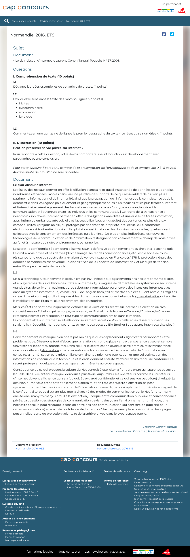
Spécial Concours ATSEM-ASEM (83, 487)
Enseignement (12, 471)
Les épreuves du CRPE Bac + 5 (21, 495)
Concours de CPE (15, 498)
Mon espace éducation (17, 540)
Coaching (140, 471)
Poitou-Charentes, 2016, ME (115, 448)
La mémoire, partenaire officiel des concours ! (159, 485)
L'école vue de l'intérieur (18, 510)
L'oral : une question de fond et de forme (156, 508)
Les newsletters (96, 551)
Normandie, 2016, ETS (78, 21)
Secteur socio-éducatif (24, 21)
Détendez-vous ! (143, 482)
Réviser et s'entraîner (51, 21)
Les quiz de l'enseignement (20, 484)
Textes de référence (117, 471)
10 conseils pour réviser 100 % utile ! (153, 479)
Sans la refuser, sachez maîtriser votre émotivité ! (161, 492)
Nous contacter (69, 551)
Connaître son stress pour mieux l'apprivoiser (159, 502)
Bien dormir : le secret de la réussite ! (154, 498)
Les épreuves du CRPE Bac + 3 (21, 492)
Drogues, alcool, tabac (146, 495)
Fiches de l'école (14, 533)
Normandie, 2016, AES (30, 448)
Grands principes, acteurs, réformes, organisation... (33, 507)
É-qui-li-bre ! (141, 505)
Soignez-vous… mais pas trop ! (150, 489)
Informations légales (38, 551)
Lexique (9, 513)
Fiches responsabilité (16, 522)
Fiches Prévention (15, 537)
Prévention (11, 525)
